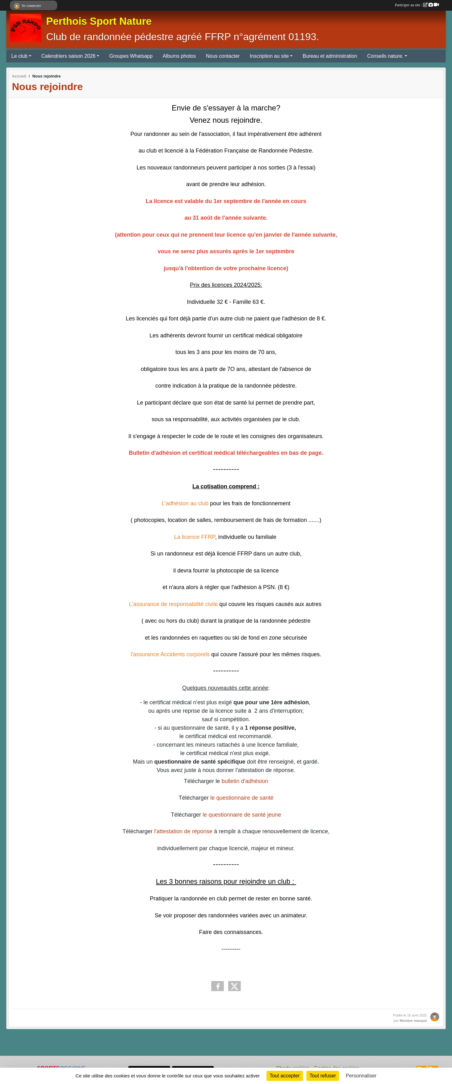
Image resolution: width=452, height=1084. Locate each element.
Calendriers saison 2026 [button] (68, 56)
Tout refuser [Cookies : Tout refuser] (322, 1075)
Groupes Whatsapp (131, 56)
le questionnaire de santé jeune (241, 815)
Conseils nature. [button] (385, 56)
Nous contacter (223, 56)
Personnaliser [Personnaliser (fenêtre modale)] (361, 1075)
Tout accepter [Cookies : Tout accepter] (285, 1075)
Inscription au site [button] (269, 56)
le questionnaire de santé (241, 798)
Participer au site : (417, 5)
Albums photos (179, 56)
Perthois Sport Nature (99, 21)
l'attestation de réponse (184, 831)
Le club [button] (19, 56)
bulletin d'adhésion (245, 781)
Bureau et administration (330, 56)
